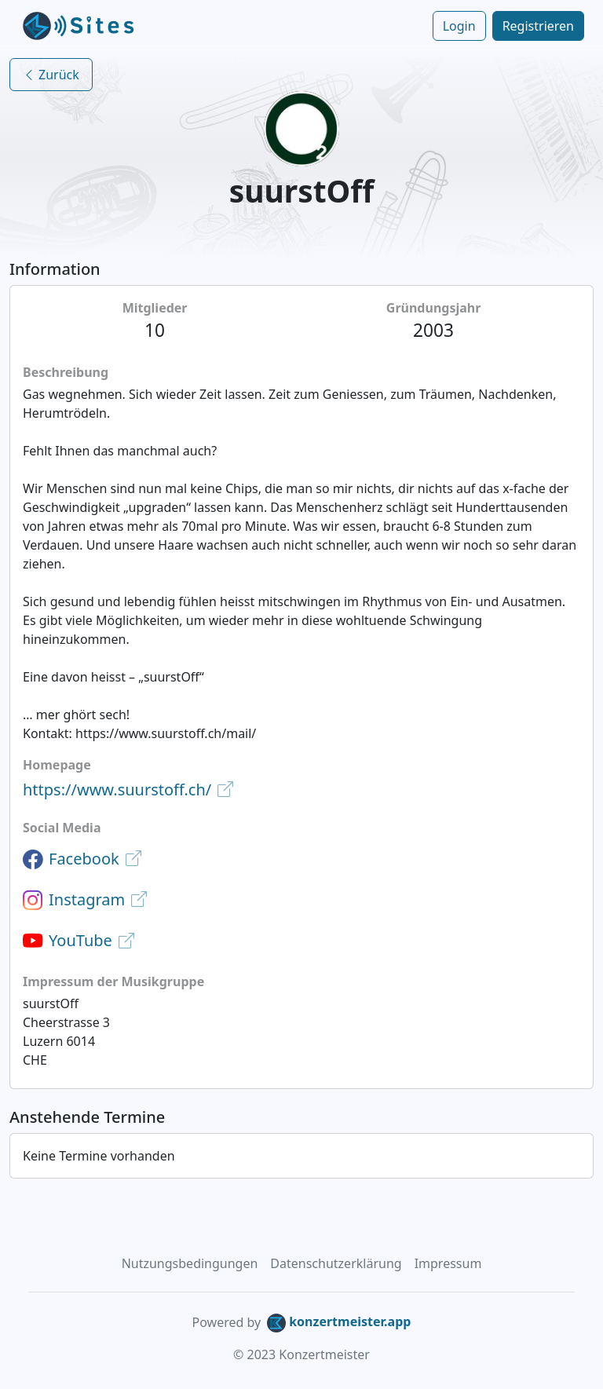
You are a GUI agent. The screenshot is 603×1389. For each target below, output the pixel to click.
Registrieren (538, 26)
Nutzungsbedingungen (190, 1263)
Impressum (448, 1263)
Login (459, 26)
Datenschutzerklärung (335, 1263)
